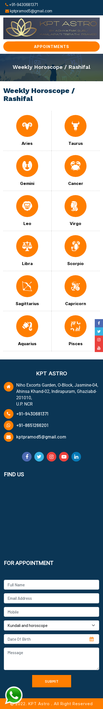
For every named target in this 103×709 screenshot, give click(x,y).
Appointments (51, 46)
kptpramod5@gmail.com (41, 436)
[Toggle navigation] (92, 7)
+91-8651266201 (32, 425)
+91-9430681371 (32, 413)
